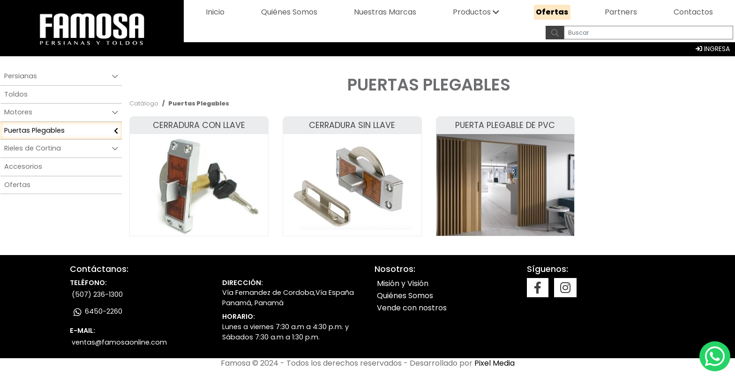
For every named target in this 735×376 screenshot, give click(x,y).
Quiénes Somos (405, 295)
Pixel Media (494, 363)
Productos (472, 12)
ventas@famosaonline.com (119, 342)
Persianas (20, 76)
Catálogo (143, 103)
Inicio (215, 12)
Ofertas (552, 12)
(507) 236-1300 (97, 294)
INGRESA (713, 48)
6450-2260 (97, 311)
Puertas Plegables (34, 130)
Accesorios (23, 166)
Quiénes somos (289, 12)
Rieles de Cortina (32, 148)
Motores (18, 112)
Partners (621, 12)
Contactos (693, 12)
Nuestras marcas (385, 12)
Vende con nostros (412, 307)
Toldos (16, 94)
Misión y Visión (402, 283)
